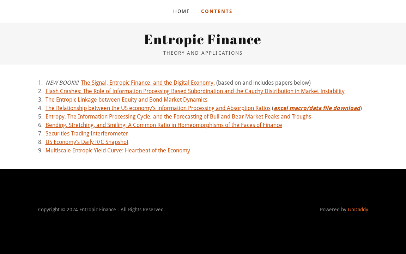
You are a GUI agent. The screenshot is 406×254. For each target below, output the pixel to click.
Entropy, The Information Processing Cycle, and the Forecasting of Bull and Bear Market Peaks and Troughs (178, 116)
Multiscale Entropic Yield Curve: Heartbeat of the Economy (118, 150)
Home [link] (181, 11)
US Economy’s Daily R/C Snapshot (87, 142)
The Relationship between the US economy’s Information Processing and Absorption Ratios (158, 108)
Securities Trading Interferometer (87, 133)
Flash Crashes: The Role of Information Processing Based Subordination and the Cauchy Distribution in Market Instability (195, 91)
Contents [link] (216, 11)
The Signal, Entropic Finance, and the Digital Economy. (148, 82)
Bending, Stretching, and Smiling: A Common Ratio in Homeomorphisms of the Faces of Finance (164, 125)
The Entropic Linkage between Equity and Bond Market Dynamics (129, 99)
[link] (203, 42)
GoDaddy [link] (358, 209)
